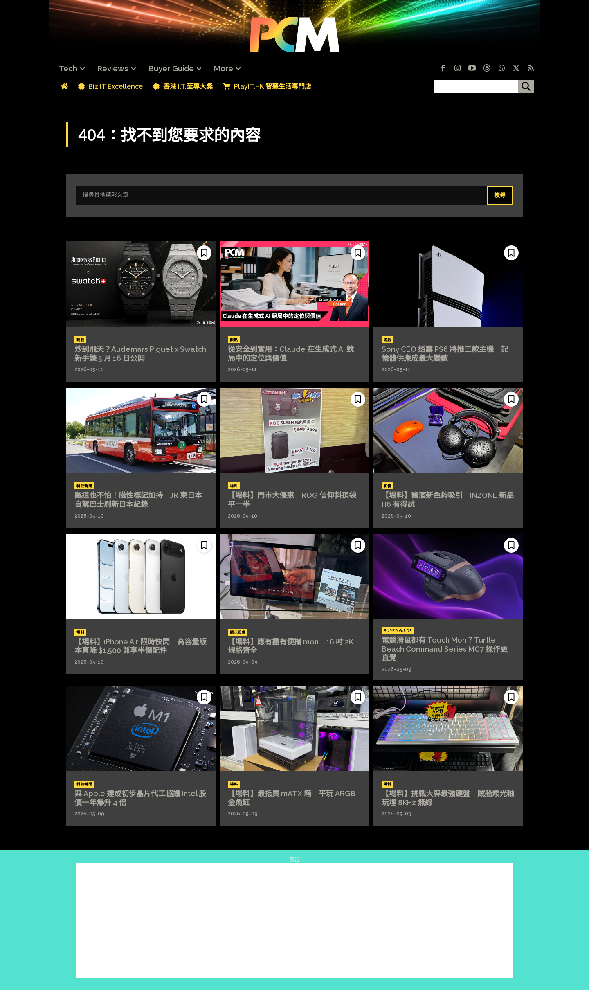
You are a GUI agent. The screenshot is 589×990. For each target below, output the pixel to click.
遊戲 (387, 340)
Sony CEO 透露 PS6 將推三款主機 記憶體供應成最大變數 (445, 353)
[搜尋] (526, 86)
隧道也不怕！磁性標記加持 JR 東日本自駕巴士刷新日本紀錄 (138, 500)
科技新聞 (84, 486)
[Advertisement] (294, 920)
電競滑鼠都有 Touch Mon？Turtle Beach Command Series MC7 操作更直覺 (445, 649)
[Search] (500, 195)
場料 (234, 486)
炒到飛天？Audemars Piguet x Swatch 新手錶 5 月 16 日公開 (140, 353)
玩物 (80, 340)
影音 (387, 486)
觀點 (234, 340)
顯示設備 (237, 632)
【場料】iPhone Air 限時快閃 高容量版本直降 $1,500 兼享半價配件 (140, 646)
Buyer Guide (398, 631)
